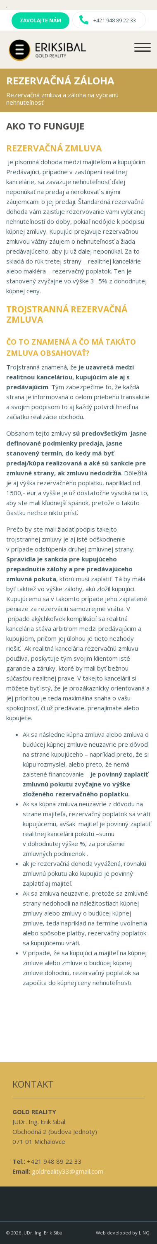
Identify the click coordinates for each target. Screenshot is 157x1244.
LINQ (144, 1233)
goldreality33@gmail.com (67, 1171)
